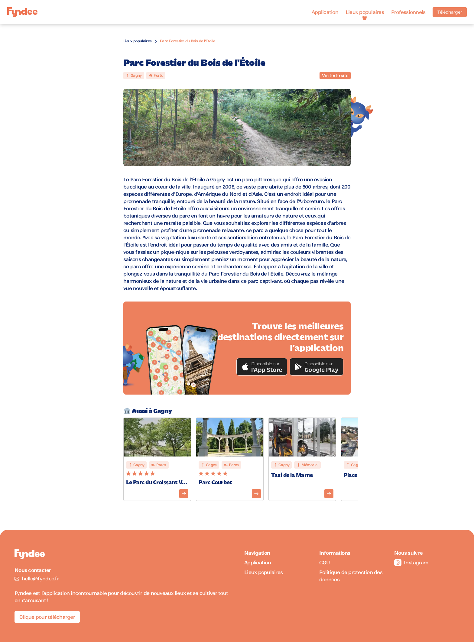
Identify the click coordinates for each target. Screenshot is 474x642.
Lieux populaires (365, 12)
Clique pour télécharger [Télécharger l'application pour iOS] (47, 617)
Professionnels (408, 12)
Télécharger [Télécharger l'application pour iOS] (449, 12)
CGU (324, 563)
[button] (261, 367)
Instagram (411, 562)
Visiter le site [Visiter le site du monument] (335, 75)
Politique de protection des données (350, 575)
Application (325, 12)
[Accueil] (22, 12)
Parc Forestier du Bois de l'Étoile (187, 41)
